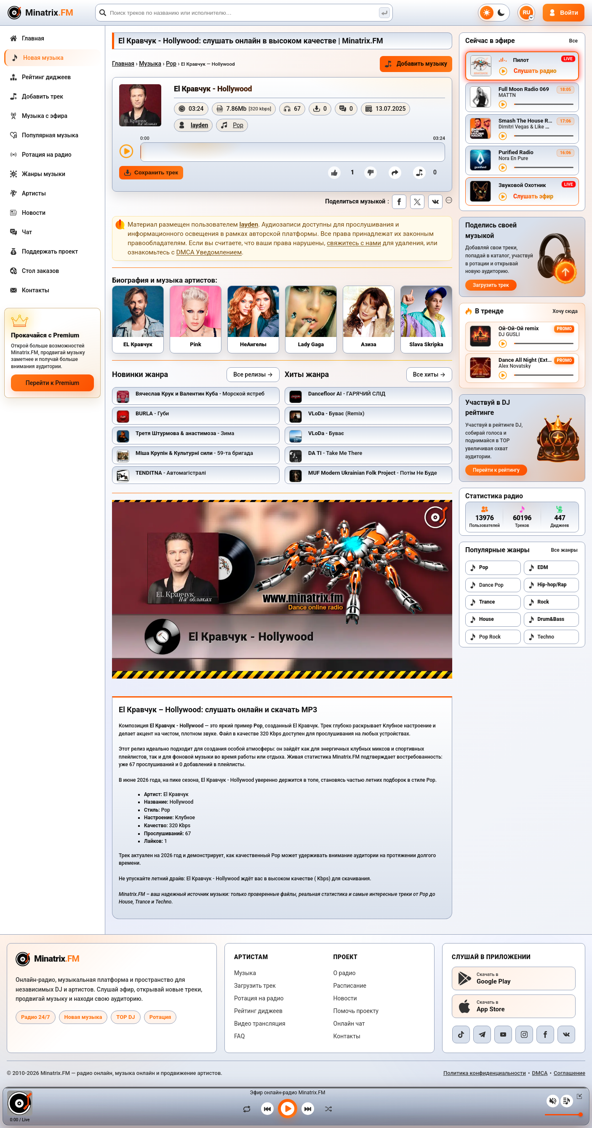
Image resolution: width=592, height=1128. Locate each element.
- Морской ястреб (200, 393)
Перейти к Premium (52, 383)
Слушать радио (535, 71)
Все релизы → (253, 374)
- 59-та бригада (194, 453)
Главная (123, 63)
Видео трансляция (259, 1023)
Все (573, 41)
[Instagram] (524, 1034)
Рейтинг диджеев (258, 1011)
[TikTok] (461, 1034)
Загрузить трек (491, 285)
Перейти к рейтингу (496, 470)
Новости (345, 998)
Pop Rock (485, 636)
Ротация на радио (259, 998)
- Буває (326, 433)
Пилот (521, 60)
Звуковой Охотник (522, 185)
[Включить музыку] (287, 1108)
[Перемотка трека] (543, 104)
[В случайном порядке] (326, 1108)
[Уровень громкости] (564, 1114)
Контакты (346, 1036)
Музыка (150, 63)
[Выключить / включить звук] (553, 1101)
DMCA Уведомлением (209, 252)
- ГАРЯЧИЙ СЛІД (346, 393)
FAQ (239, 1036)
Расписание (349, 985)
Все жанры (564, 550)
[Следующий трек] (307, 1108)
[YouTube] (503, 1034)
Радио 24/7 (35, 1017)
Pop (171, 63)
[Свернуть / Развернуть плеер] (577, 1096)
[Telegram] (482, 1034)
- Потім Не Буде (372, 473)
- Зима (185, 433)
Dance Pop (486, 585)
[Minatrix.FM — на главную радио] (47, 959)
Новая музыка (83, 1017)
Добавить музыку (416, 63)
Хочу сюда (565, 311)
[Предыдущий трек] (267, 1108)
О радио (344, 973)
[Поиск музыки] (384, 12)
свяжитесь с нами (354, 243)
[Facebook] (545, 1034)
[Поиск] (244, 12)
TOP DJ (125, 1017)
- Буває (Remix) (336, 413)
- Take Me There (335, 453)
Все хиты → (429, 374)
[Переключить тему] (494, 12)
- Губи (152, 413)
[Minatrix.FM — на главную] (50, 13)
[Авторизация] (563, 12)
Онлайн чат (349, 1023)
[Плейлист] (566, 1101)
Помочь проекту (356, 1011)
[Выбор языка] (526, 12)
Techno (541, 636)
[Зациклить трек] (249, 1108)
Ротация (160, 1017)
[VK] (566, 1034)
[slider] (292, 152)
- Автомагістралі (171, 473)
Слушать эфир (533, 196)
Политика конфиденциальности (484, 1073)
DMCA (540, 1073)
